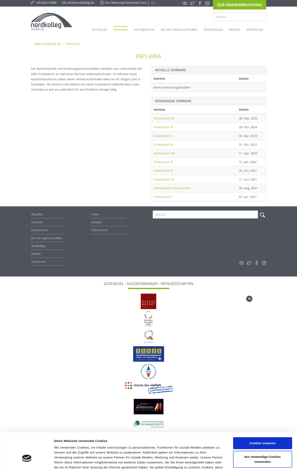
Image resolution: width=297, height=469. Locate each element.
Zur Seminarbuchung (239, 4)
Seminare (72, 44)
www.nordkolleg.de (47, 44)
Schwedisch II (163, 197)
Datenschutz (99, 230)
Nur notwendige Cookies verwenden (262, 431)
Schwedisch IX (163, 144)
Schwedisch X (163, 136)
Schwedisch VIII (164, 153)
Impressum (38, 261)
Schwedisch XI (163, 127)
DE (152, 3)
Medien (36, 254)
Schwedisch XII (164, 118)
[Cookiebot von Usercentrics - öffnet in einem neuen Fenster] (27, 461)
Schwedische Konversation (172, 188)
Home (95, 214)
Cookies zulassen (263, 415)
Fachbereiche (40, 230)
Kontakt (96, 222)
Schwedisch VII (164, 179)
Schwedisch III (163, 162)
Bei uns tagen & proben (46, 238)
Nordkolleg (38, 246)
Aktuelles (37, 214)
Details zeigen (219, 461)
